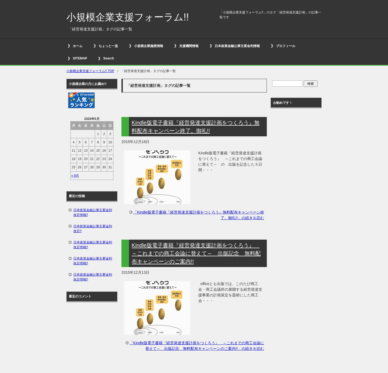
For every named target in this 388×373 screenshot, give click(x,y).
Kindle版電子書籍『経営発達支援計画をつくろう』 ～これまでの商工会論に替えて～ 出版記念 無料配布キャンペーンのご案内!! (196, 253)
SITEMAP (80, 58)
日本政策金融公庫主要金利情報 (237, 46)
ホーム (77, 46)
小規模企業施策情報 (148, 46)
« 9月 (75, 175)
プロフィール (285, 46)
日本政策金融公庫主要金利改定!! (92, 228)
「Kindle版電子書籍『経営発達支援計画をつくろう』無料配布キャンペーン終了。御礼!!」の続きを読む (198, 215)
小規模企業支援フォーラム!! (127, 17)
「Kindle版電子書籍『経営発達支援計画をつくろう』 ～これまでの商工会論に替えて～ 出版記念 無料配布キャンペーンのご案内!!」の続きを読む (197, 346)
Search (108, 58)
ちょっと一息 (108, 46)
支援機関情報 (189, 46)
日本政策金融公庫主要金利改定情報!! (92, 212)
